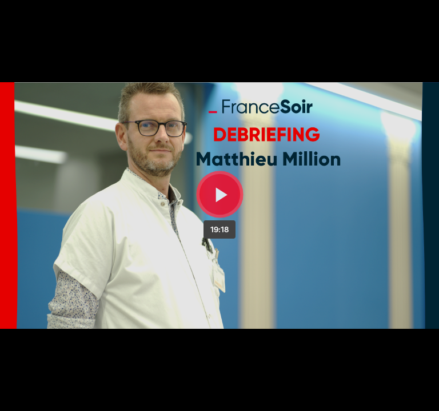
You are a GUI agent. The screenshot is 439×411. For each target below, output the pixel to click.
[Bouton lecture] (220, 194)
